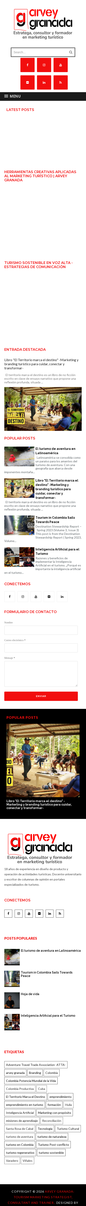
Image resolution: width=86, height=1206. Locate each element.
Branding (35, 1073)
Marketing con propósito (54, 1112)
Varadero (12, 1160)
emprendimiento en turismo (24, 1104)
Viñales (27, 1160)
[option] (43, 767)
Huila (68, 1104)
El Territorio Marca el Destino (25, 1097)
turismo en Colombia (20, 1144)
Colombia (51, 1073)
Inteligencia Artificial (20, 1112)
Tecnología (45, 1128)
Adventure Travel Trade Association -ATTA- (36, 1065)
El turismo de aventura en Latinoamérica (55, 451)
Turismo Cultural (68, 1128)
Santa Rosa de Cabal (19, 1128)
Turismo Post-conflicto (53, 1144)
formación (54, 1104)
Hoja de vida (30, 994)
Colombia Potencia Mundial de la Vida (31, 1081)
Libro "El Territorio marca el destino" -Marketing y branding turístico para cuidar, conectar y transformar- (41, 364)
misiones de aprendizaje (22, 1120)
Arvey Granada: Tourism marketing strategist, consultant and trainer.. (41, 1197)
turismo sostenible (51, 1152)
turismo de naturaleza (51, 1136)
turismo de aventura (19, 1136)
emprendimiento (60, 1097)
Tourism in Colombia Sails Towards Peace (55, 520)
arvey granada (15, 1073)
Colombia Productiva (20, 1089)
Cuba (41, 1089)
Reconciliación (51, 1120)
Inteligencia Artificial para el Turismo (57, 551)
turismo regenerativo (20, 1152)
